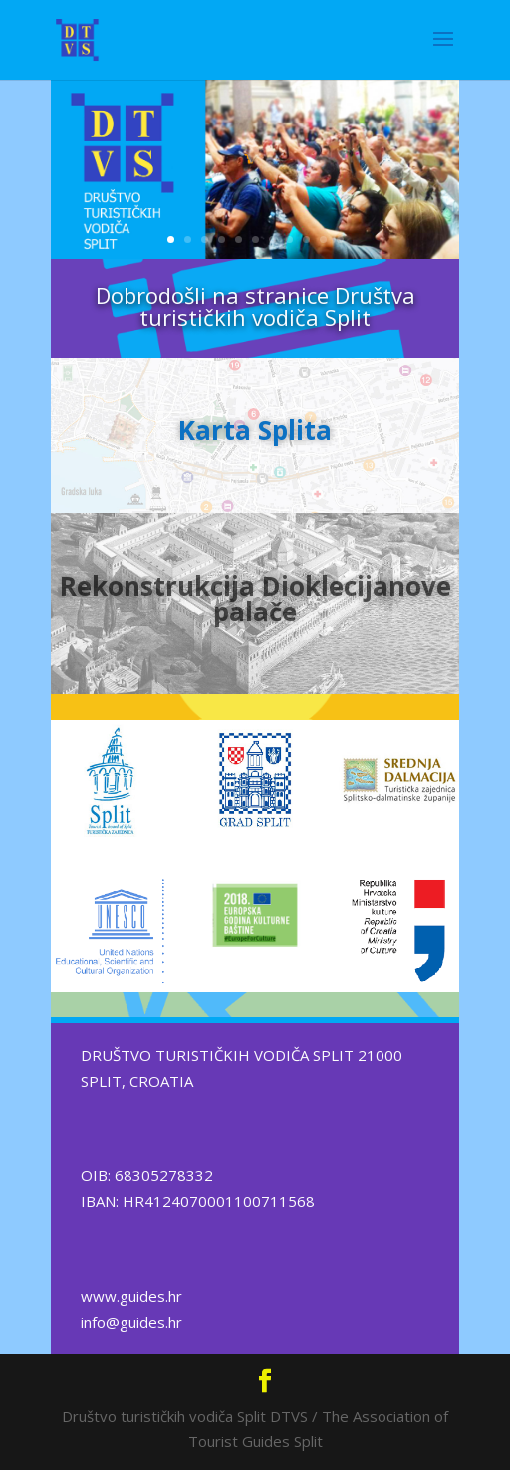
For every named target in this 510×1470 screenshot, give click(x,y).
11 (340, 239)
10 (323, 239)
